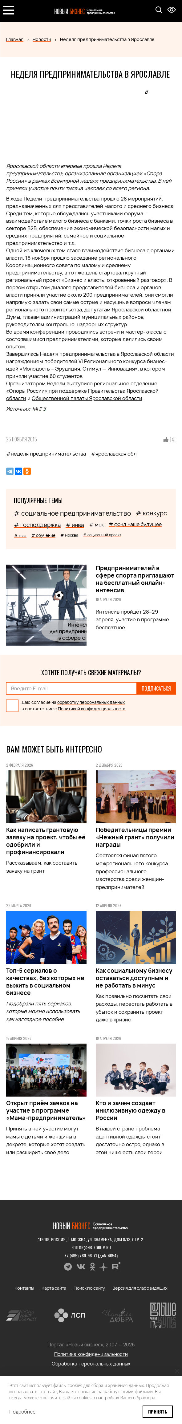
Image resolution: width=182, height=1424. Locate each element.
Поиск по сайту (89, 1288)
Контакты (24, 1288)
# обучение (43, 535)
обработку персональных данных (91, 702)
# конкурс (151, 513)
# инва (75, 525)
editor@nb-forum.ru (91, 1247)
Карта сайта (54, 1288)
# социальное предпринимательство (72, 513)
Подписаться (156, 688)
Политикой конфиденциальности (92, 709)
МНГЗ (39, 408)
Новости (42, 39)
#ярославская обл (113, 453)
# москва (69, 535)
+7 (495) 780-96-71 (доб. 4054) (91, 1255)
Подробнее (22, 1412)
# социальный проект (102, 535)
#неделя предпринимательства (46, 453)
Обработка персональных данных (91, 1364)
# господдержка (37, 525)
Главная (14, 39)
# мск (96, 524)
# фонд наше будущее (135, 524)
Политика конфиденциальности (91, 1354)
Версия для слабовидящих (140, 1288)
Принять (157, 1411)
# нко (20, 535)
